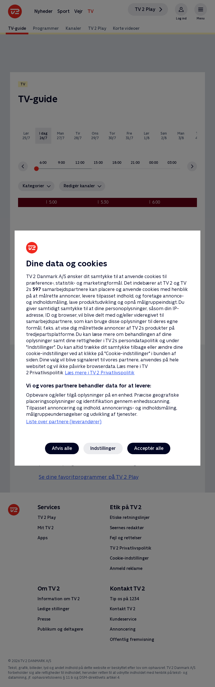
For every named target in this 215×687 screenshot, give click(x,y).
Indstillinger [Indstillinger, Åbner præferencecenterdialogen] (103, 448)
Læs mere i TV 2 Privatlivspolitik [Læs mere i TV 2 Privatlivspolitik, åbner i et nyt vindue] (99, 372)
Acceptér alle (148, 448)
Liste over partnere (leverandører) (63, 421)
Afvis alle (62, 448)
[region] (107, 343)
